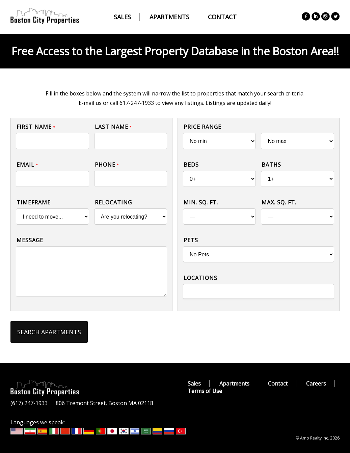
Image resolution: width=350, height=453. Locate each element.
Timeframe (34, 202)
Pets (191, 240)
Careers (316, 383)
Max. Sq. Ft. (279, 202)
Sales (122, 17)
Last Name (113, 127)
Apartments (169, 17)
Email (27, 164)
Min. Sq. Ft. (201, 202)
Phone (107, 164)
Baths (271, 164)
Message (30, 240)
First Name (36, 127)
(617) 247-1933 (29, 403)
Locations (200, 278)
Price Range (202, 127)
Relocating (113, 202)
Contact (222, 17)
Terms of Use (205, 391)
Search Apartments (49, 332)
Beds (191, 164)
